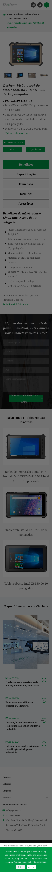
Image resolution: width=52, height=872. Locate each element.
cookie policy (28, 862)
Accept (31, 867)
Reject (20, 867)
